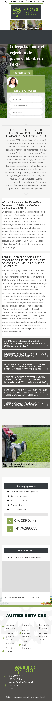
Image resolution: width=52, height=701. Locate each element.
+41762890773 (35, 1)
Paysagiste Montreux (42, 627)
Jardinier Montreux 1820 (42, 636)
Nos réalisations (21, 72)
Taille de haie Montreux (25, 644)
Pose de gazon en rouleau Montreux (8, 638)
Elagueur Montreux (8, 627)
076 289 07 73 (14, 1)
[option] (17, 28)
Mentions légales (39, 697)
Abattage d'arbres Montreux (25, 633)
